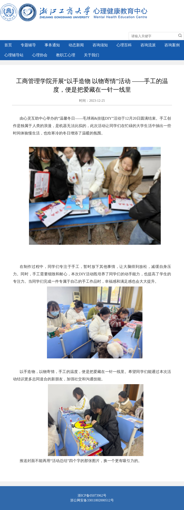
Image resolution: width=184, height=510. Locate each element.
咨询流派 (148, 45)
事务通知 (52, 45)
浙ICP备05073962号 (92, 495)
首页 (8, 45)
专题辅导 (28, 45)
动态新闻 (76, 45)
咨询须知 (100, 45)
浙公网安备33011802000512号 (92, 500)
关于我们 (91, 55)
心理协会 (39, 55)
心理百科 (124, 45)
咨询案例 (172, 45)
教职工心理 (65, 55)
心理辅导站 (13, 55)
